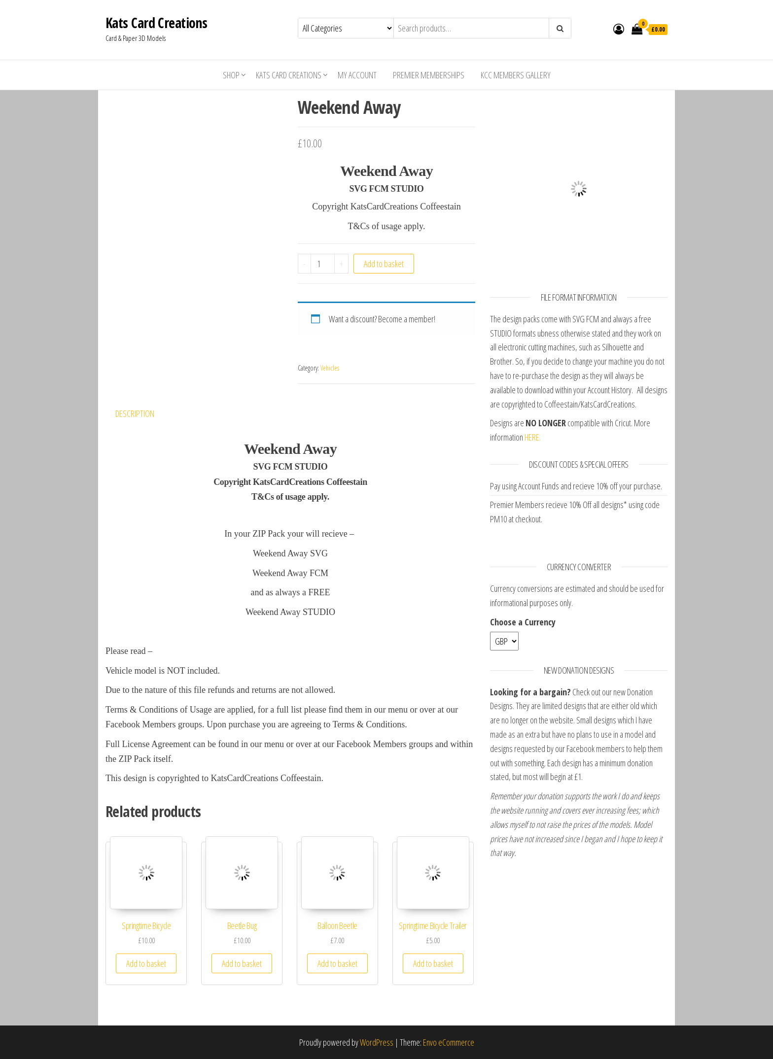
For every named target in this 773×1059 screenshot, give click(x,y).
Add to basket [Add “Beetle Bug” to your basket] (242, 963)
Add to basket (384, 264)
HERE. (533, 437)
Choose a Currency (523, 622)
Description (134, 413)
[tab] (142, 414)
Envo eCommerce (448, 1042)
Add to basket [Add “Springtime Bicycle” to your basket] (146, 963)
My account (357, 75)
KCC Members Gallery (516, 75)
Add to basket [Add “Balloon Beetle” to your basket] (337, 963)
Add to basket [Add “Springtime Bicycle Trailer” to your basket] (433, 963)
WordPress (376, 1042)
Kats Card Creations (156, 22)
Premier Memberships (428, 75)
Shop (231, 75)
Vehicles (329, 368)
